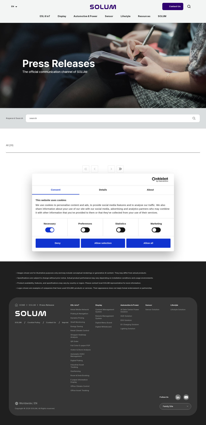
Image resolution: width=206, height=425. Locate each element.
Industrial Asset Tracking (77, 366)
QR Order (74, 341)
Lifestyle (125, 16)
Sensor (109, 16)
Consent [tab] (56, 189)
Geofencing (76, 371)
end (120, 169)
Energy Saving (77, 326)
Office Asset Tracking (80, 390)
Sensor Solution (152, 309)
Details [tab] (103, 189)
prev (94, 169)
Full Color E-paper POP (80, 345)
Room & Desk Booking (80, 375)
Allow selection (103, 243)
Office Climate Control (80, 386)
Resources (144, 16)
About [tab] (150, 189)
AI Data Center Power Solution (130, 310)
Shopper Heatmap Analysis (78, 336)
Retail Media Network (80, 309)
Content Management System (104, 310)
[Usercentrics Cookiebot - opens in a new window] (157, 179)
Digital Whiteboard (103, 327)
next (111, 169)
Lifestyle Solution (178, 309)
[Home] (103, 7)
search (189, 6)
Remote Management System (104, 317)
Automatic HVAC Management (78, 355)
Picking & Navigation (79, 314)
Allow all (148, 243)
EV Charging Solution (130, 324)
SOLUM (162, 16)
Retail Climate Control (80, 330)
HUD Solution (126, 316)
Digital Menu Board (103, 323)
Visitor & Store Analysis (81, 350)
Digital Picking (77, 360)
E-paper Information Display (79, 381)
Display (62, 16)
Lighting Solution (128, 329)
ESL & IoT (45, 16)
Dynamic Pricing (77, 318)
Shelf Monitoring (78, 322)
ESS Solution (126, 320)
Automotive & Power (85, 16)
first (85, 169)
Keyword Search (14, 118)
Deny (58, 243)
